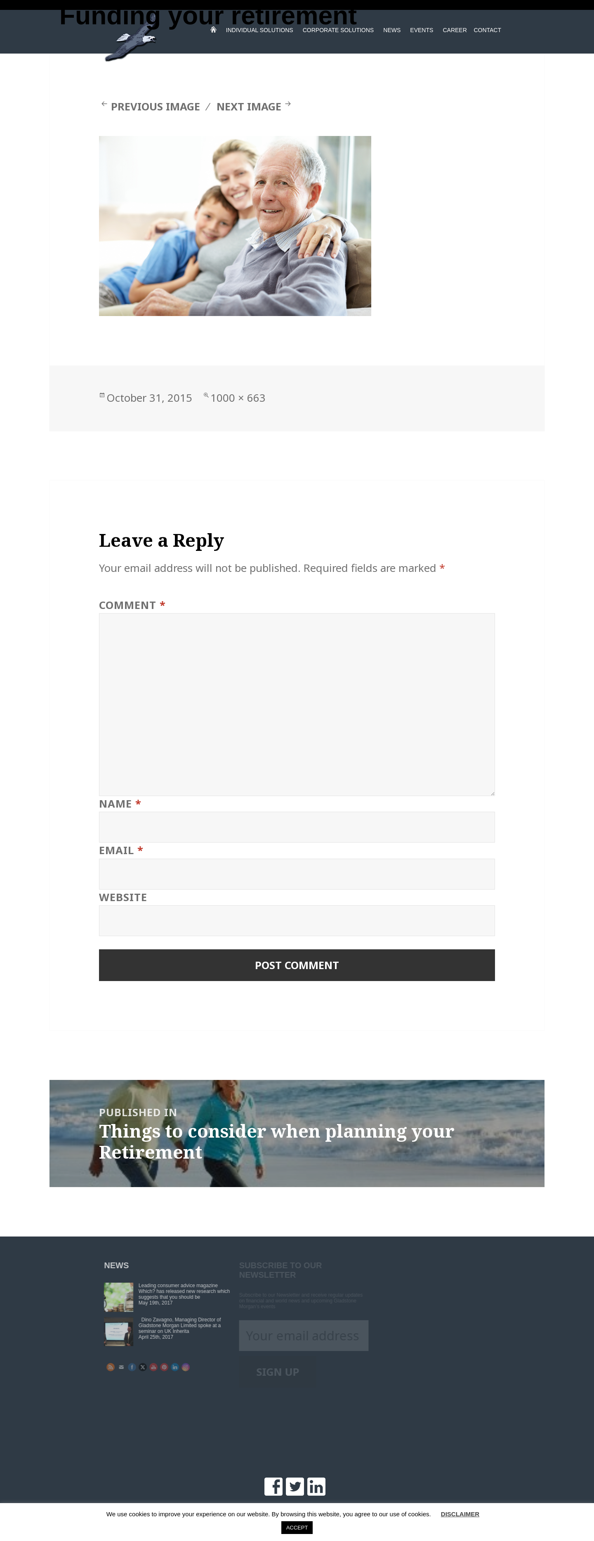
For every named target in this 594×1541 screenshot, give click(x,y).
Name (120, 803)
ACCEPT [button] (297, 1528)
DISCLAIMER (460, 1514)
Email (121, 850)
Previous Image (155, 106)
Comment (132, 605)
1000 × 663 (238, 398)
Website (123, 897)
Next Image (249, 106)
